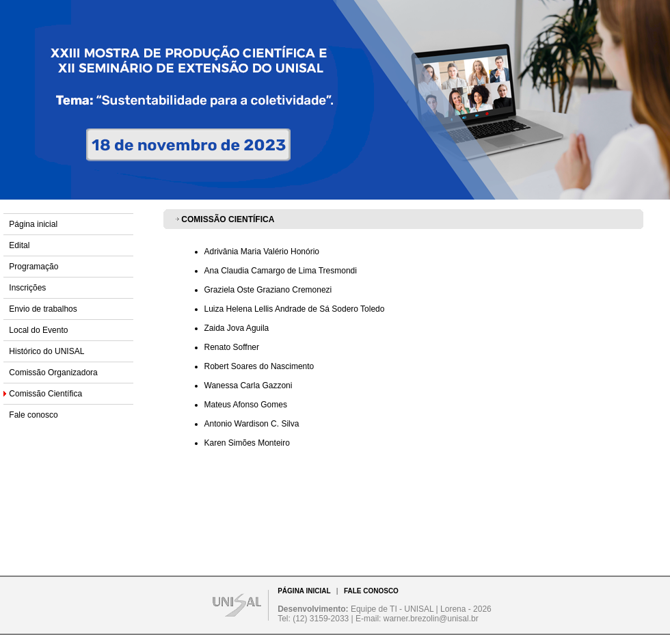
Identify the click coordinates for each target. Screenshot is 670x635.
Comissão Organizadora (53, 372)
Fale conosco (33, 415)
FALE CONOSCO (371, 591)
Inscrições (27, 288)
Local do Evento (38, 330)
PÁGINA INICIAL (304, 591)
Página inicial (33, 224)
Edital (19, 245)
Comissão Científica (45, 393)
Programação (33, 266)
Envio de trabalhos (43, 309)
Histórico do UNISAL (46, 351)
